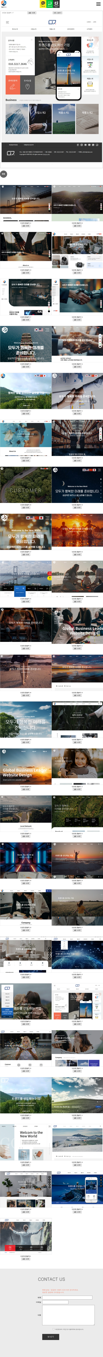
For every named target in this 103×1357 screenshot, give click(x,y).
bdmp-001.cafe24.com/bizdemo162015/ (77, 460)
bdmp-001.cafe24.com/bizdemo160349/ (25, 554)
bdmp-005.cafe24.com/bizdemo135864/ (25, 930)
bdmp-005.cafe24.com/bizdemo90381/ (77, 1118)
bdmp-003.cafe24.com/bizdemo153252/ (77, 648)
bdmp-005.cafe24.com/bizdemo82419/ (25, 1165)
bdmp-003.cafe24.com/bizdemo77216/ (25, 1212)
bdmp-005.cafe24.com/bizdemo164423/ (77, 367)
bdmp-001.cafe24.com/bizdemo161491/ (25, 507)
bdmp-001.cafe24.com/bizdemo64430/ (25, 1259)
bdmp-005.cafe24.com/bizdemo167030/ (25, 320)
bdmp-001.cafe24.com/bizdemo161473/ (77, 507)
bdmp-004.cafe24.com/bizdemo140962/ (25, 883)
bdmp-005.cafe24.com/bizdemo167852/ (25, 273)
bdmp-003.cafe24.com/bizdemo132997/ (77, 930)
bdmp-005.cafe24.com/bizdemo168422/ (77, 226)
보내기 (44, 1336)
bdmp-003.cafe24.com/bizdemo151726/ (25, 742)
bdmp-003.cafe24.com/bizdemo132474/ (77, 1212)
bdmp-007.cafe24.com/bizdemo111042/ (31, 13)
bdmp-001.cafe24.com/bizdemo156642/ (25, 601)
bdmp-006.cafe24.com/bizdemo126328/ (25, 1024)
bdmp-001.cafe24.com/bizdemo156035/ (77, 601)
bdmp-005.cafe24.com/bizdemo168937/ (25, 226)
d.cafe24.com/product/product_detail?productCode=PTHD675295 (57, 13)
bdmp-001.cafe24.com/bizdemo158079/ (77, 554)
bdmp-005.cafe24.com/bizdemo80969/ (77, 1165)
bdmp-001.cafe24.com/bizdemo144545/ (77, 836)
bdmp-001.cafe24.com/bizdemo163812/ (77, 413)
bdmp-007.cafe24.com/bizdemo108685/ (25, 1071)
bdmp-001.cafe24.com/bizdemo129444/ (25, 977)
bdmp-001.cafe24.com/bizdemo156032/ (25, 648)
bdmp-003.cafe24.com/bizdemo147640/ (25, 789)
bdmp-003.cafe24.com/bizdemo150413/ (77, 742)
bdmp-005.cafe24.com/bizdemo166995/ (77, 320)
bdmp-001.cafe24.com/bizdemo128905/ (77, 977)
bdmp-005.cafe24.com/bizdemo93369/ (25, 1118)
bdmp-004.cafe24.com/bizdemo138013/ (77, 883)
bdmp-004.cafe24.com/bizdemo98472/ (77, 1071)
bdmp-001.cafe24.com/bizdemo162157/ (25, 460)
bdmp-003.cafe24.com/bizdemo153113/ (25, 695)
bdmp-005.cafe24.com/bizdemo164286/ (25, 413)
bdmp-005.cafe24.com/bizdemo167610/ (77, 273)
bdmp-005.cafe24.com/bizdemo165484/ (25, 367)
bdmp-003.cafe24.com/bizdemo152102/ (77, 695)
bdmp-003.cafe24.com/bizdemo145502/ (25, 836)
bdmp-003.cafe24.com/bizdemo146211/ (77, 789)
